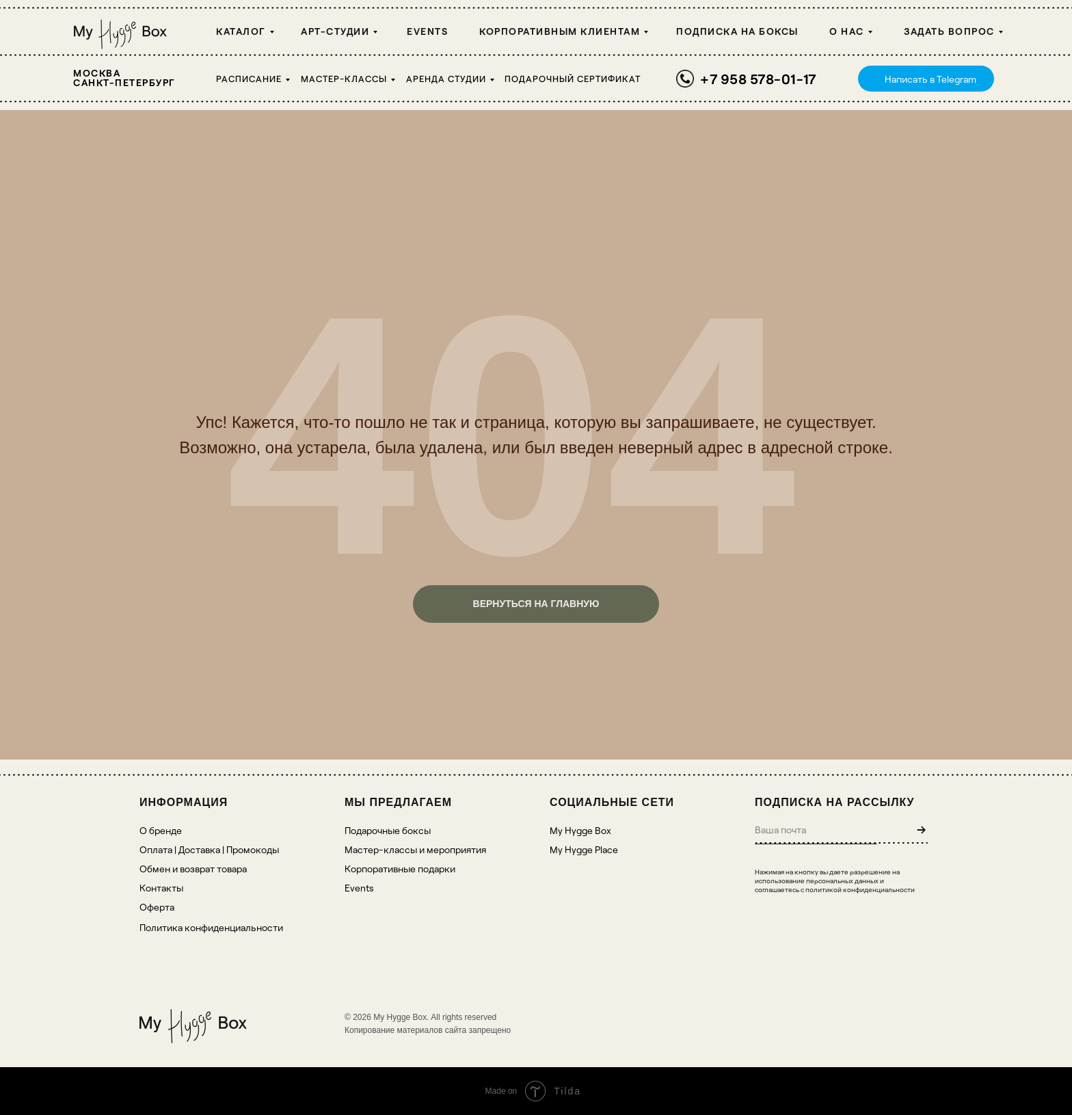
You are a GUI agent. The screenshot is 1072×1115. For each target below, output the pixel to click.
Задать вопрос (949, 31)
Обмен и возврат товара (193, 868)
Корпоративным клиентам (559, 31)
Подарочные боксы (388, 830)
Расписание (249, 78)
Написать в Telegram (930, 79)
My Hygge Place (584, 849)
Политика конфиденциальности (211, 927)
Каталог (241, 31)
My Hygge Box (580, 830)
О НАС (846, 31)
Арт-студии (335, 31)
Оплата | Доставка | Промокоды (209, 849)
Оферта (156, 907)
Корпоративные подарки (400, 868)
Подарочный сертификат (573, 78)
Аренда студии (446, 78)
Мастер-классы (344, 78)
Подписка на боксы (737, 31)
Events (427, 31)
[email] (816, 829)
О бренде (160, 830)
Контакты (161, 888)
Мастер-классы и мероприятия (415, 849)
